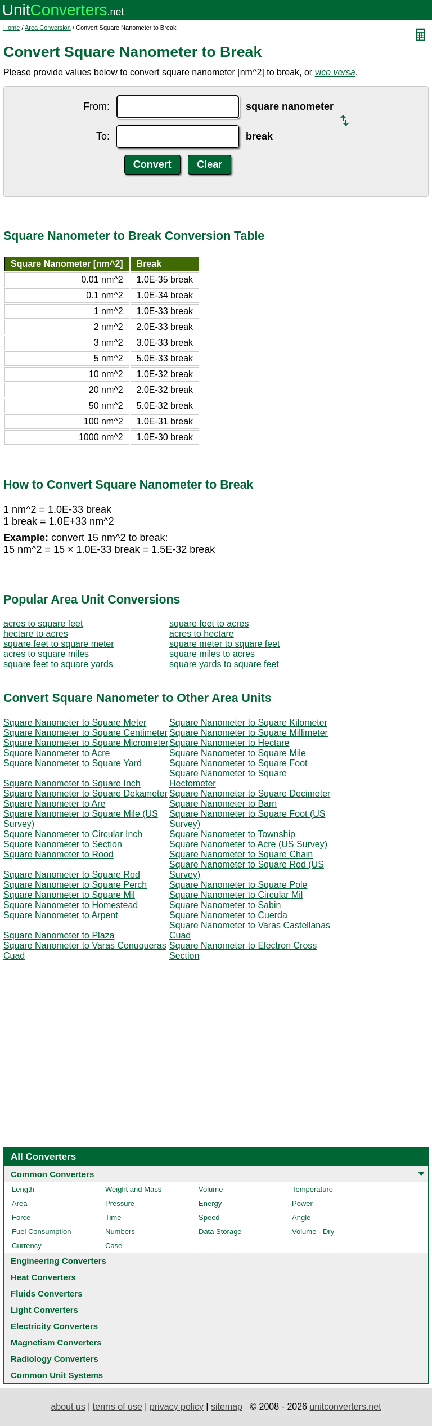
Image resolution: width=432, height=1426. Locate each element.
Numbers (120, 1231)
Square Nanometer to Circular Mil (236, 895)
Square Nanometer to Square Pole (238, 884)
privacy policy (177, 1406)
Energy (210, 1203)
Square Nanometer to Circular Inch (72, 834)
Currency (27, 1245)
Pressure (119, 1203)
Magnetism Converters (56, 1342)
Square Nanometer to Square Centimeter (85, 732)
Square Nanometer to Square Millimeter (248, 732)
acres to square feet (43, 623)
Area (19, 1203)
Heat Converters (43, 1277)
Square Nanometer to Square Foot (238, 763)
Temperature (312, 1189)
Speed (209, 1217)
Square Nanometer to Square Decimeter (249, 793)
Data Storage (220, 1231)
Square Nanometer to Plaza (58, 935)
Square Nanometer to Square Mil (69, 895)
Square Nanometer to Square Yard (72, 763)
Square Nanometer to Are (54, 803)
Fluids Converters (47, 1293)
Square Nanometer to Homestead (70, 905)
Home (11, 27)
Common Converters (52, 1174)
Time (113, 1217)
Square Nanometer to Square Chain (241, 854)
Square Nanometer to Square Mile (237, 753)
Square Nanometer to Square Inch (72, 783)
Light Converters (44, 1310)
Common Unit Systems (57, 1375)
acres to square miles (46, 654)
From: (96, 106)
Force (21, 1217)
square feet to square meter (58, 644)
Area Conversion (48, 27)
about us (68, 1406)
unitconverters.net (345, 1406)
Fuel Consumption (41, 1231)
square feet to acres (209, 623)
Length (23, 1189)
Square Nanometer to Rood (58, 854)
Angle (301, 1217)
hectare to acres (35, 633)
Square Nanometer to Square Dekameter (85, 793)
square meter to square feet (224, 644)
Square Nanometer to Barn (223, 803)
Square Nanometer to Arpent (60, 915)
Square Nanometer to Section (62, 844)
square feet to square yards (58, 664)
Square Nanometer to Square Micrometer (85, 743)
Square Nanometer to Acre (56, 753)
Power (302, 1203)
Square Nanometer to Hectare (229, 743)
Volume (211, 1189)
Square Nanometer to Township (232, 834)
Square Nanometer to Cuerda (228, 915)
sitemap (226, 1406)
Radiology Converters (54, 1359)
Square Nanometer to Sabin (225, 905)
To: (103, 136)
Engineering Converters (58, 1261)
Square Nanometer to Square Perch (75, 884)
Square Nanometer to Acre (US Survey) (248, 844)
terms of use (117, 1406)
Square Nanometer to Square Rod (71, 874)
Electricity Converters (54, 1326)
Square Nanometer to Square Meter (74, 722)
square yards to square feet (224, 664)
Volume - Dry (313, 1231)
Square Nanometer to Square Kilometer (248, 722)
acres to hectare (201, 633)
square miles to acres (212, 654)
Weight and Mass (133, 1189)
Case (113, 1245)
